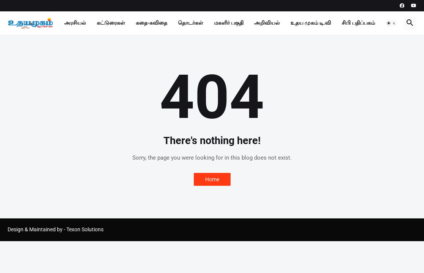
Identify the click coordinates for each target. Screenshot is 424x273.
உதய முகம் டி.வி (311, 23)
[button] (391, 23)
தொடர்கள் (190, 23)
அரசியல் (75, 23)
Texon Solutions (85, 229)
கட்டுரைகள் (111, 23)
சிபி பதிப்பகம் (358, 23)
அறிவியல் (267, 23)
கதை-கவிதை (151, 23)
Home (212, 179)
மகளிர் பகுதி (228, 23)
